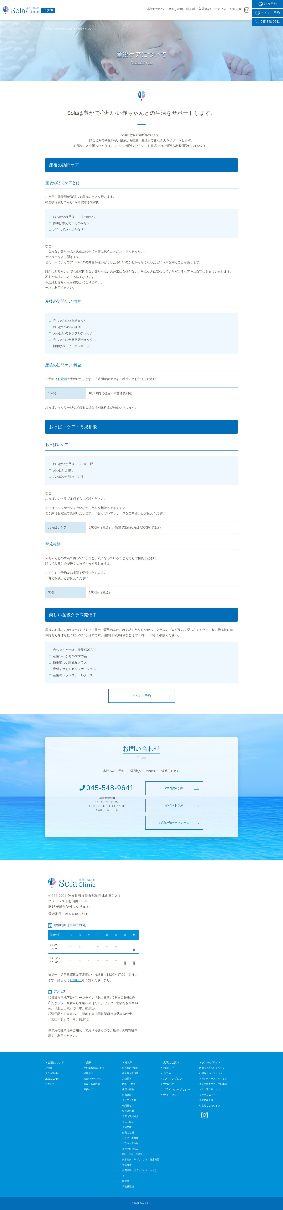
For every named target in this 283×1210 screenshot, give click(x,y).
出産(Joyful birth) (92, 1078)
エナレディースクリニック (213, 1078)
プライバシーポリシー (176, 1089)
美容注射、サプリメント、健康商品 (140, 1159)
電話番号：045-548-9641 (68, 913)
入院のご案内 (171, 1062)
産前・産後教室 (92, 1084)
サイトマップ (171, 1094)
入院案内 (204, 10)
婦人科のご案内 (130, 1068)
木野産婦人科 (206, 1100)
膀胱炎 (125, 1181)
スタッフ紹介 (52, 1073)
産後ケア (88, 1089)
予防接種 (126, 1165)
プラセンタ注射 (130, 1143)
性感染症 (126, 1094)
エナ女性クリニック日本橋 (213, 1084)
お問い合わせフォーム (174, 822)
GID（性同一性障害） (133, 1154)
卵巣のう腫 (128, 1132)
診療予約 (268, 3)
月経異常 (126, 1078)
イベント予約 (267, 10)
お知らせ (76, 980)
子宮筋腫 (126, 1127)
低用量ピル (128, 1105)
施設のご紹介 (52, 1078)
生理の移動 (128, 1089)
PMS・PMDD (129, 1084)
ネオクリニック (207, 1094)
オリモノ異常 (129, 1100)
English (48, 10)
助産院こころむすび (209, 1105)
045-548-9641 (267, 17)
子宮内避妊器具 (130, 1116)
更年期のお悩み (130, 1148)
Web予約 (168, 1084)
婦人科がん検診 (130, 1073)
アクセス (220, 10)
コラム (167, 1073)
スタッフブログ (172, 1078)
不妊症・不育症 (130, 1138)
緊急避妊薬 (128, 1111)
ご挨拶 (48, 1068)
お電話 (62, 379)
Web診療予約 (174, 788)
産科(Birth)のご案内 (94, 1068)
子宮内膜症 (128, 1121)
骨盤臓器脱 (128, 1186)
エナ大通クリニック (209, 1089)
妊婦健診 (88, 1073)
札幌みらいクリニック (210, 1073)
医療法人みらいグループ (212, 1068)
